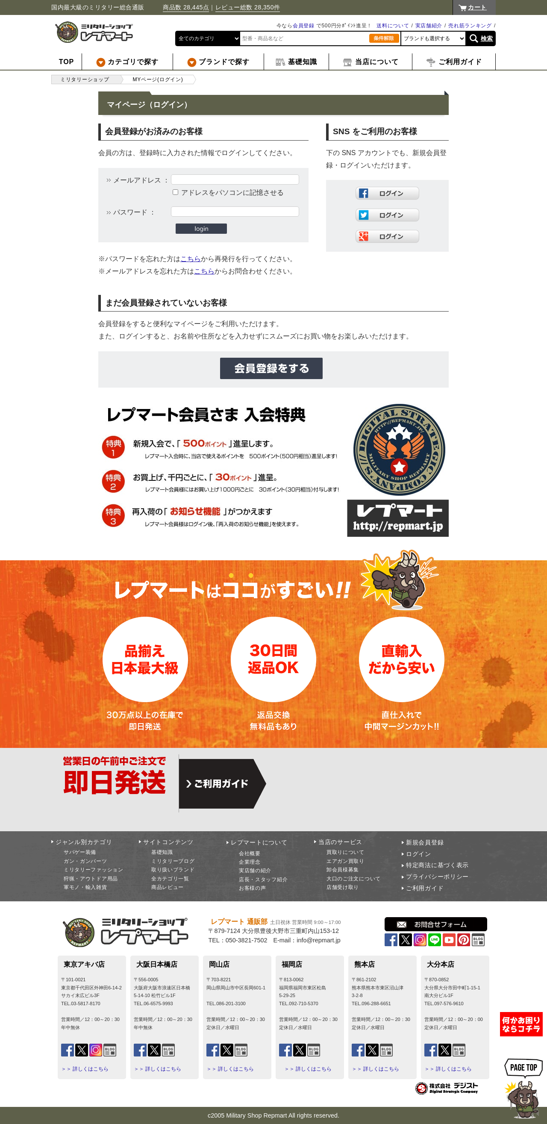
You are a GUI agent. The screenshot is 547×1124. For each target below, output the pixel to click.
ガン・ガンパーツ (85, 861)
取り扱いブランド (173, 870)
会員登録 (304, 26)
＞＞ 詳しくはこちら (85, 1068)
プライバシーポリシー (437, 876)
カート (477, 7)
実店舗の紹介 (255, 871)
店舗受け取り (342, 887)
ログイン (418, 853)
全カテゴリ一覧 (170, 879)
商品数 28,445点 (186, 7)
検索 (487, 38)
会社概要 (250, 853)
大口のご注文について (353, 879)
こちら (190, 258)
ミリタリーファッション (94, 870)
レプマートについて (259, 842)
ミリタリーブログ (173, 861)
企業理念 (250, 862)
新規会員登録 (425, 842)
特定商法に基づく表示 (437, 865)
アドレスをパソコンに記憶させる (232, 192)
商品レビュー (167, 887)
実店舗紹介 (429, 26)
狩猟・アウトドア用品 (91, 879)
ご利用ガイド (425, 888)
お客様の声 (252, 888)
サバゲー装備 (80, 852)
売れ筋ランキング (470, 26)
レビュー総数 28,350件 (247, 7)
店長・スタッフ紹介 (263, 880)
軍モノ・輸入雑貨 (85, 887)
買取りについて (345, 852)
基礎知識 (162, 852)
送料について (392, 26)
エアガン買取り (345, 861)
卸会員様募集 (342, 870)
